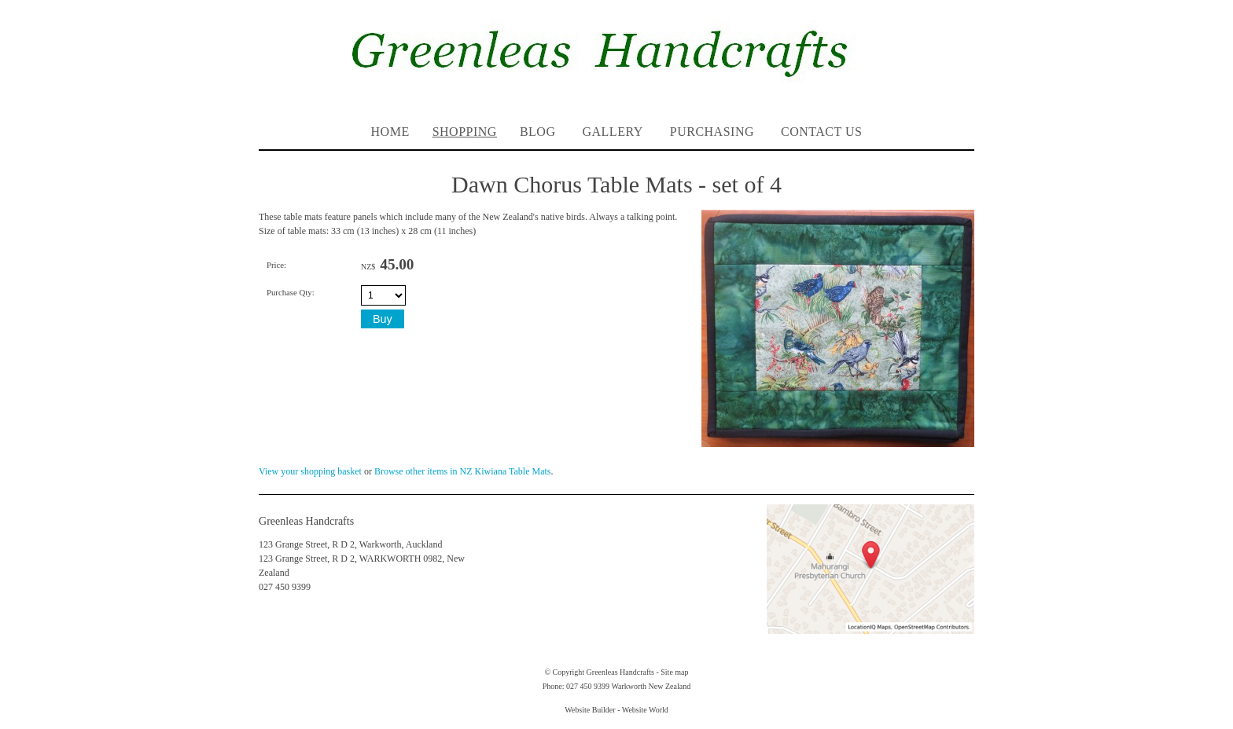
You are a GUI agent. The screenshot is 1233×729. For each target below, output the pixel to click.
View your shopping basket (310, 471)
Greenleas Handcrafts (620, 672)
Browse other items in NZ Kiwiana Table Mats (462, 471)
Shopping (464, 131)
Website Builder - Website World (616, 709)
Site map (674, 672)
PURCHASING (712, 131)
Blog (538, 131)
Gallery (612, 131)
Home (390, 131)
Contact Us (821, 131)
